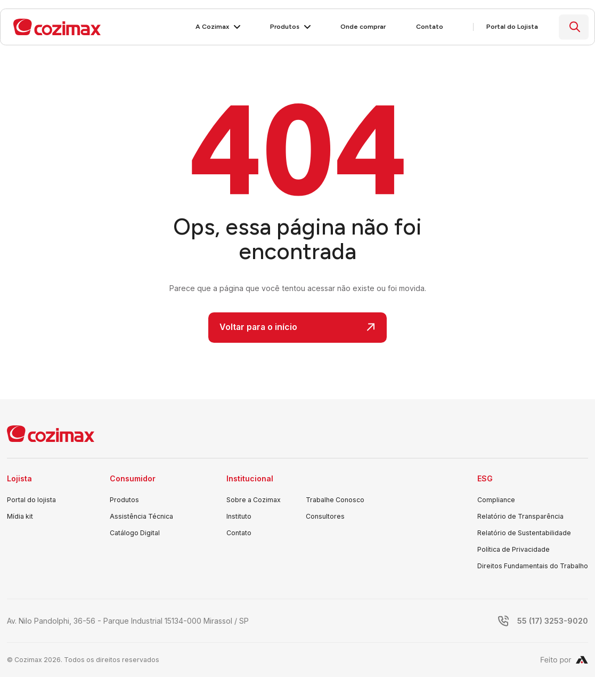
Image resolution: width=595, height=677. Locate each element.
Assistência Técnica (141, 516)
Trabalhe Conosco (335, 500)
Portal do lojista (31, 500)
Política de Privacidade (513, 549)
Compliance (496, 500)
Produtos (124, 500)
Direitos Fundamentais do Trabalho (532, 566)
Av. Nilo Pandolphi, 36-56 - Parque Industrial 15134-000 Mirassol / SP (128, 620)
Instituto (238, 516)
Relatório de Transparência (520, 516)
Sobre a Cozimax (253, 500)
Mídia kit (20, 516)
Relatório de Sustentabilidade (524, 533)
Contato (238, 533)
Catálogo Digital (135, 533)
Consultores (325, 516)
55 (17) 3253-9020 (552, 620)
